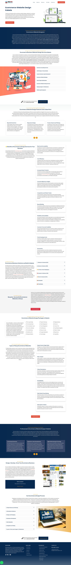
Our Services (28, 546)
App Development (42, 546)
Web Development (42, 549)
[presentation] (34, 137)
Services (42, 2)
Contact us (53, 2)
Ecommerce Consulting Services (42, 66)
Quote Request (61, 2)
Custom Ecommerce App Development (43, 72)
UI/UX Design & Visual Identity (42, 69)
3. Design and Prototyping (20, 512)
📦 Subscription (51, 279)
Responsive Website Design (43, 552)
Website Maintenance (42, 554)
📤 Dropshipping (51, 282)
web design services (18, 149)
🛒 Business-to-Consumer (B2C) (51, 261)
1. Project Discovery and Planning (20, 505)
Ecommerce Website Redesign (42, 76)
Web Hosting (41, 555)
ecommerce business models (18, 273)
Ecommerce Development (43, 544)
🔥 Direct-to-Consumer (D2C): (51, 275)
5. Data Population (20, 519)
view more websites (35, 307)
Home (34, 2)
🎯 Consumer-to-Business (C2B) (51, 272)
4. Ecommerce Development (20, 516)
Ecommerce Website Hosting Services (43, 82)
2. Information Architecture (20, 508)
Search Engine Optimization (42, 79)
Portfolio (27, 549)
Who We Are (28, 544)
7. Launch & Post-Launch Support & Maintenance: (20, 526)
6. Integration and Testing (20, 523)
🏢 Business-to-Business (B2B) (51, 264)
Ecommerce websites (46, 173)
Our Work (47, 2)
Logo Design (41, 557)
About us (38, 2)
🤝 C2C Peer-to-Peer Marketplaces (51, 268)
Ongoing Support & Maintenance (43, 85)
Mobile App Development (41, 88)
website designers (48, 293)
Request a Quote (10, 22)
